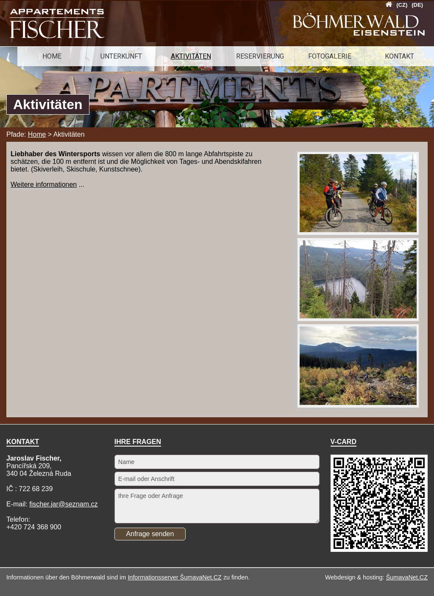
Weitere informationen (44, 184)
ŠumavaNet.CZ (407, 577)
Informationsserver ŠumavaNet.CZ (175, 577)
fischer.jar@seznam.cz (63, 504)
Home (37, 134)
